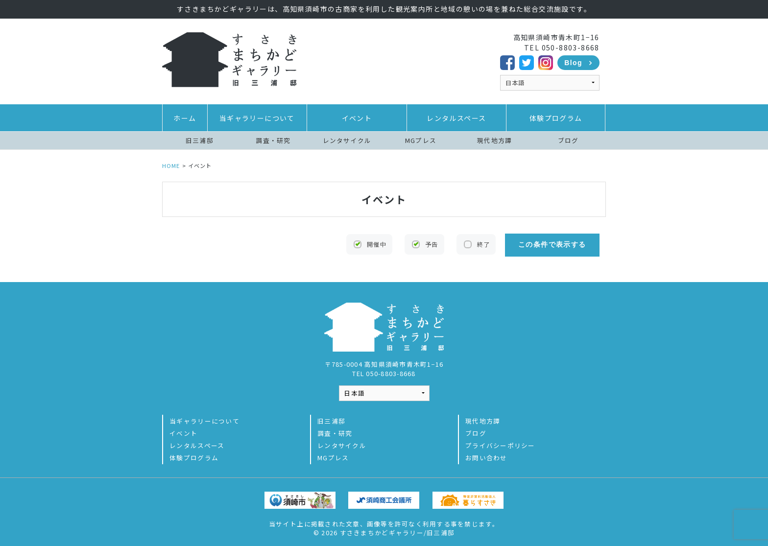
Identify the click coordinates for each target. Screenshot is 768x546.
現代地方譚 (494, 140)
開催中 (376, 244)
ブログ (568, 140)
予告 (431, 244)
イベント (357, 118)
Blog (573, 63)
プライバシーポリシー (500, 443)
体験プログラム (555, 118)
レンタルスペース (456, 118)
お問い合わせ (486, 455)
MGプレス (420, 140)
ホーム (184, 118)
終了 (482, 244)
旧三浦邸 (200, 140)
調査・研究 (273, 140)
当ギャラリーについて (257, 118)
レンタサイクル (347, 140)
